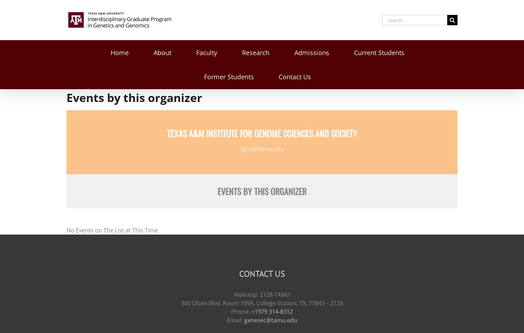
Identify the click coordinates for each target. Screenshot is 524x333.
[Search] (452, 20)
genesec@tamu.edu (270, 320)
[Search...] (414, 20)
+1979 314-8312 (272, 312)
